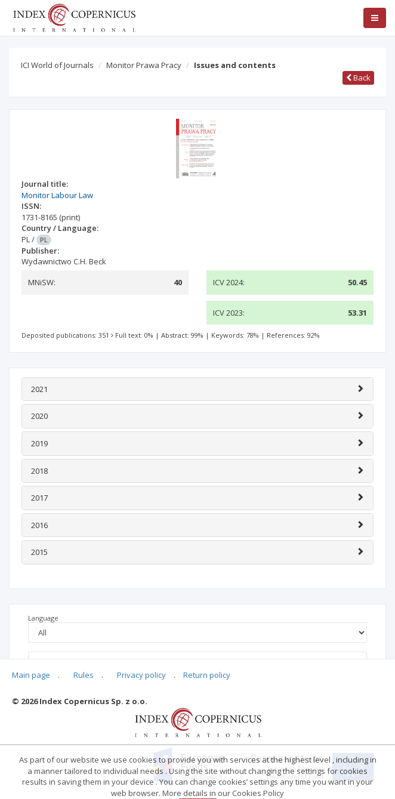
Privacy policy (141, 675)
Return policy (206, 675)
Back (358, 77)
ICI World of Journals (57, 65)
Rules (83, 675)
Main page (31, 675)
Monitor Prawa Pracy (143, 65)
